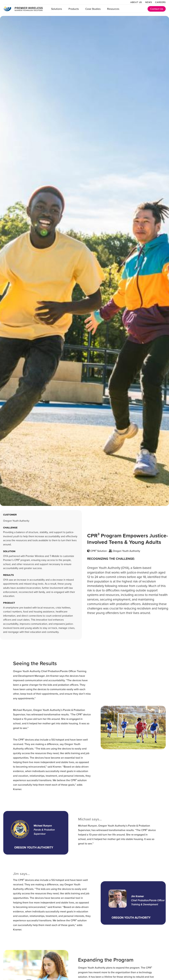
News (148, 2)
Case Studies (93, 9)
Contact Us (156, 9)
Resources (113, 9)
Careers (160, 2)
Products (73, 9)
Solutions (56, 9)
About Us (136, 2)
